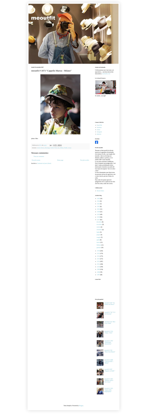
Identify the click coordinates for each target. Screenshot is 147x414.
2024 (98, 201)
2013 (98, 259)
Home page (60, 160)
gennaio (99, 247)
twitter (98, 129)
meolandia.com (106, 73)
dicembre (99, 222)
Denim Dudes (100, 191)
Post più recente (36, 160)
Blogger (81, 405)
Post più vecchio (84, 160)
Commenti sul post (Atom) (44, 163)
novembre (99, 224)
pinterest (99, 134)
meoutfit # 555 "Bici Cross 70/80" (109, 322)
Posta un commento (39, 156)
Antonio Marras (40, 147)
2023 (98, 203)
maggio (99, 237)
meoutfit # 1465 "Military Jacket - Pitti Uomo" (109, 380)
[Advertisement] (104, 109)
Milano (61, 147)
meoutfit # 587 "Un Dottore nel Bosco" (109, 303)
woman (69, 147)
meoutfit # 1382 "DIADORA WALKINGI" (108, 342)
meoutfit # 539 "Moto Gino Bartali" (109, 351)
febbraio (99, 245)
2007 (98, 274)
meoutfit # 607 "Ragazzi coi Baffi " (109, 370)
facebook (99, 127)
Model (65, 147)
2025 (98, 198)
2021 (98, 209)
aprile (98, 240)
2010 (98, 266)
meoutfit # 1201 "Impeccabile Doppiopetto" (108, 390)
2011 (98, 264)
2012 (98, 261)
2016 (98, 251)
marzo (98, 242)
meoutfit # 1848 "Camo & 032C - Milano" (108, 361)
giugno (99, 234)
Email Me (99, 125)
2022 (98, 206)
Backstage (47, 147)
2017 (98, 219)
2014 (98, 256)
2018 (98, 217)
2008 (98, 272)
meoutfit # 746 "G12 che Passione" (109, 313)
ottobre (99, 227)
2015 (98, 253)
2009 (98, 269)
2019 (98, 214)
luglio (98, 232)
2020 (98, 211)
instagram (99, 132)
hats (59, 147)
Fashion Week (53, 147)
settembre (99, 229)
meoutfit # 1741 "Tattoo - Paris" (108, 332)
